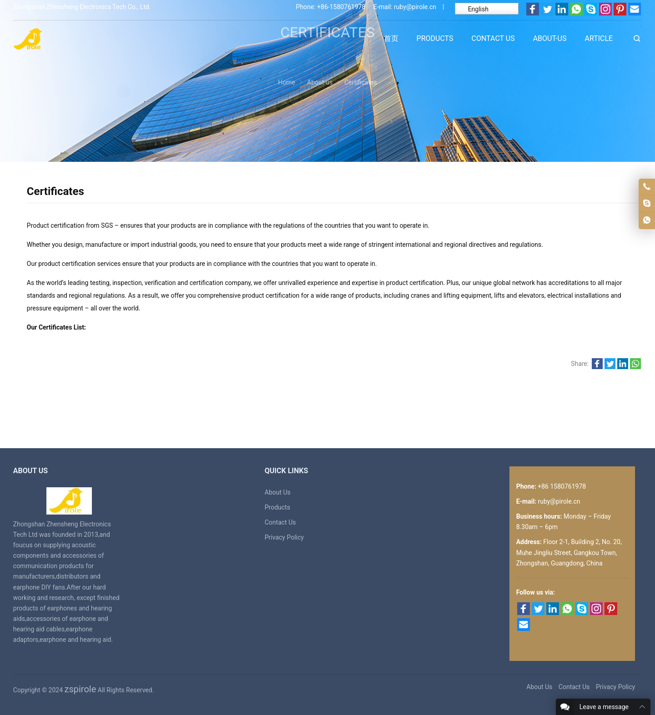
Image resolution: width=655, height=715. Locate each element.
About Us (278, 492)
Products (277, 507)
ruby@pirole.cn (415, 6)
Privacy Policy (284, 537)
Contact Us (280, 522)
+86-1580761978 (341, 6)
